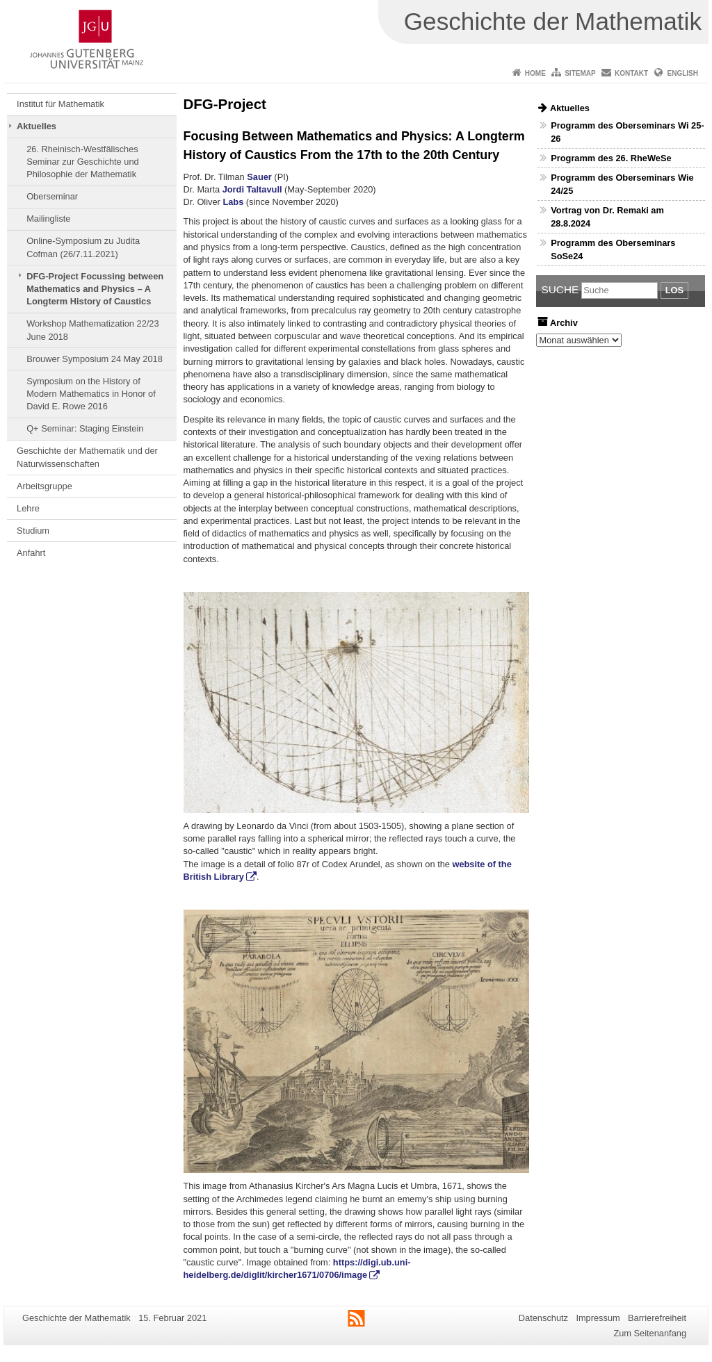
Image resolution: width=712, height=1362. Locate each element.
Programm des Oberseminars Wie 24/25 (622, 184)
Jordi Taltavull (252, 189)
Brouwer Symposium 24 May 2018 (94, 359)
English (683, 73)
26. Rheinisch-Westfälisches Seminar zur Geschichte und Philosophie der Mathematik (82, 162)
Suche (560, 289)
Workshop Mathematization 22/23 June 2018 (92, 329)
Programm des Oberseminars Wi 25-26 (627, 132)
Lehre (28, 508)
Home (535, 73)
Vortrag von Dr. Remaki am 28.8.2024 (607, 217)
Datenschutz (543, 1318)
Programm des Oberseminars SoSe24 (613, 249)
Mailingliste (48, 218)
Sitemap (580, 73)
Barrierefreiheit (657, 1318)
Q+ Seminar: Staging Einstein (84, 428)
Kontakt (631, 73)
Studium (33, 530)
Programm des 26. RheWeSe (611, 158)
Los (674, 290)
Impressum (598, 1318)
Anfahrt (31, 553)
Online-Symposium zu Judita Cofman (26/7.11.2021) (83, 247)
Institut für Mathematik (60, 104)
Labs (232, 202)
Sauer (259, 177)
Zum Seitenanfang (649, 1333)
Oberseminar (52, 196)
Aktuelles (36, 126)
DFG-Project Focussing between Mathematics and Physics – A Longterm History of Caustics (94, 289)
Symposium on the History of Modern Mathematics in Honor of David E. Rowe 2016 (91, 394)
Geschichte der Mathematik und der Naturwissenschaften (87, 456)
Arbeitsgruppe (44, 486)
